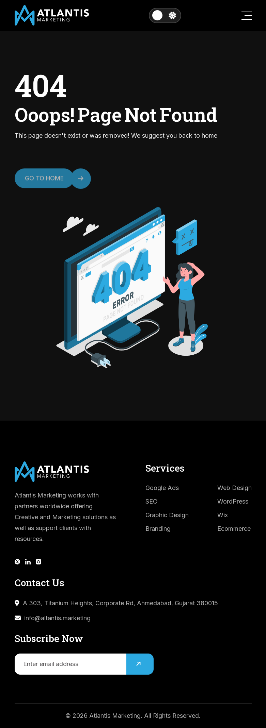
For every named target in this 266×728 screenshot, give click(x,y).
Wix (222, 515)
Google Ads (162, 487)
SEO (151, 501)
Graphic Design (167, 515)
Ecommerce (234, 528)
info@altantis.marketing (57, 618)
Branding (158, 528)
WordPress (232, 501)
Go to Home (49, 182)
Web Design (234, 487)
